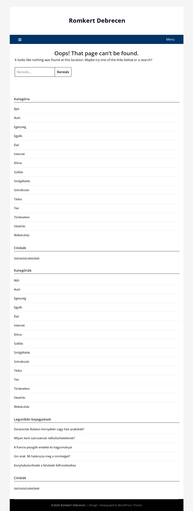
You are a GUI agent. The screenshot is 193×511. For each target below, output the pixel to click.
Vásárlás (19, 226)
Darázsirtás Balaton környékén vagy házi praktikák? (49, 429)
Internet (19, 154)
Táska (18, 199)
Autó (17, 118)
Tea (16, 208)
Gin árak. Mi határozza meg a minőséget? (42, 456)
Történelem (22, 217)
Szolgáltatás (22, 181)
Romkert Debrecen (97, 20)
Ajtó (16, 109)
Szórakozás (21, 190)
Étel (16, 145)
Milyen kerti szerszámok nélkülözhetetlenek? (44, 438)
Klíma (18, 163)
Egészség (20, 127)
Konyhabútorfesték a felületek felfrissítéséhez (45, 465)
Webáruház (21, 235)
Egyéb (18, 136)
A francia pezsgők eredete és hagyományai (43, 447)
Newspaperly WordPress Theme (120, 505)
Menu (170, 39)
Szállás (18, 172)
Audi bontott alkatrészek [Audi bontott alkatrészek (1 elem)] (26, 258)
